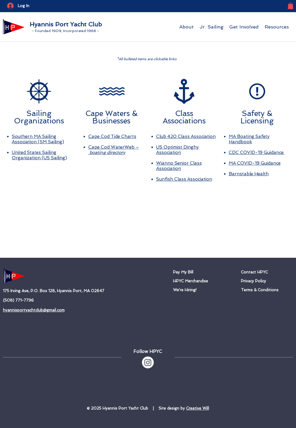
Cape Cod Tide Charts (112, 136)
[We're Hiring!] (190, 290)
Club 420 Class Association (186, 136)
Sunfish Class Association (184, 179)
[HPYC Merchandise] (199, 281)
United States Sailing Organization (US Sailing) (39, 155)
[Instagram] (148, 362)
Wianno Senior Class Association (179, 165)
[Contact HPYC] (259, 272)
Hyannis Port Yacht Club (66, 24)
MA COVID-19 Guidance (255, 163)
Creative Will (197, 408)
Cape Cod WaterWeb (111, 147)
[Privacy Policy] (258, 281)
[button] (290, 5)
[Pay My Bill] (197, 272)
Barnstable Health (249, 173)
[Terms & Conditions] (267, 290)
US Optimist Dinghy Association (177, 149)
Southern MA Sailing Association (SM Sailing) (38, 139)
